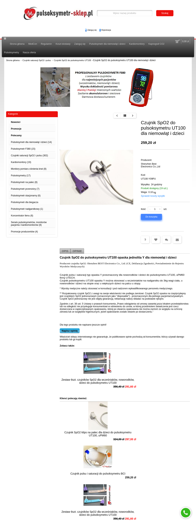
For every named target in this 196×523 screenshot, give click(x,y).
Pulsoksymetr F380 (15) (23, 148)
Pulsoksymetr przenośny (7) (25, 189)
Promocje (16, 128)
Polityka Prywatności (140, 505)
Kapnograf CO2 (156, 44)
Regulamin (46, 44)
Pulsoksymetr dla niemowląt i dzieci (107, 44)
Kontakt (122, 505)
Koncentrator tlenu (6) (22, 215)
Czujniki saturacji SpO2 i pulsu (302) (29, 155)
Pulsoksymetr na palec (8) (24, 182)
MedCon (32, 44)
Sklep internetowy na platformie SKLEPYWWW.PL (98, 516)
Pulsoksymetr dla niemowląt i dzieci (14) (31, 142)
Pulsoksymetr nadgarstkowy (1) (27, 209)
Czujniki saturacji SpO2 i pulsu (36, 60)
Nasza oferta (29, 52)
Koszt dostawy (63, 44)
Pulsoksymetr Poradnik (29, 505)
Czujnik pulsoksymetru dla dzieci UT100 (158, 481)
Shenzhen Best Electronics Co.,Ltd (150, 165)
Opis (65, 250)
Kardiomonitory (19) (21, 162)
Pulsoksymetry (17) (21, 175)
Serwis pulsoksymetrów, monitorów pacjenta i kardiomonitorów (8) (29, 223)
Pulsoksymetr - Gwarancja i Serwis (23, 509)
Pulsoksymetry (11, 52)
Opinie (77, 250)
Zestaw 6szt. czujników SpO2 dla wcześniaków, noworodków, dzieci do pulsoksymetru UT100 (78, 382)
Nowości (15, 122)
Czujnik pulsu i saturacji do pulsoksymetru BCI (118, 437)
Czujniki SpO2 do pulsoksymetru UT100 (72, 60)
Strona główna (17, 44)
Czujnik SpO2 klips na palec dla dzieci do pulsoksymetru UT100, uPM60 (78, 438)
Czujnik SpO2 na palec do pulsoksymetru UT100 (78, 481)
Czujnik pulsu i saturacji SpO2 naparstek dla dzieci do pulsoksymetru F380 (118, 482)
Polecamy (16, 135)
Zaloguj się (91, 30)
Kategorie (13, 114)
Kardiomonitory (137, 44)
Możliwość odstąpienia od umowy (63, 505)
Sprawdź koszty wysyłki (153, 196)
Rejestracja (106, 30)
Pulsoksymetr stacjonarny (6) (26, 195)
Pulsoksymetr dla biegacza (24, 202)
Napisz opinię (70, 330)
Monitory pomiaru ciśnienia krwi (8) (28, 169)
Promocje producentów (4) (24, 231)
